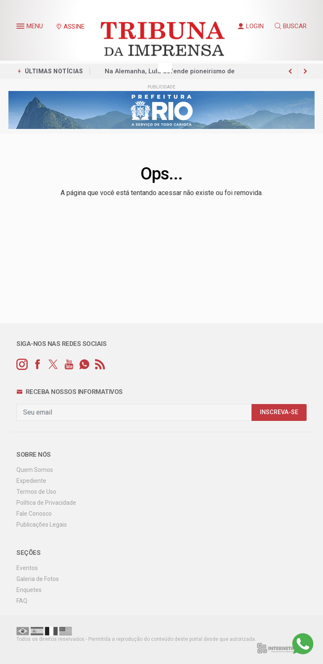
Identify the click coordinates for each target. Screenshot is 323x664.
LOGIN (251, 26)
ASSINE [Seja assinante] (70, 26)
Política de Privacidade (46, 502)
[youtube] (68, 364)
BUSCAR (291, 26)
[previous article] (305, 71)
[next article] (290, 71)
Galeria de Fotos (37, 579)
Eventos (27, 568)
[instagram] (22, 364)
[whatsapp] (84, 364)
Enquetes (29, 589)
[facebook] (37, 364)
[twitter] (53, 364)
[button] (21, 28)
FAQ (21, 600)
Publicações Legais (41, 524)
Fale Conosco (34, 513)
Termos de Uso (36, 491)
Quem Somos (34, 469)
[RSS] (100, 364)
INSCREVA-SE (279, 412)
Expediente (31, 480)
